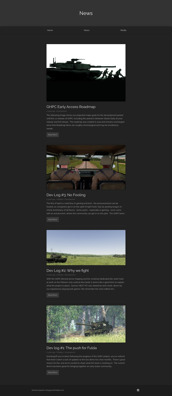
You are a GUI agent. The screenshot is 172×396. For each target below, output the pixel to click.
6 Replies (60, 352)
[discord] (138, 390)
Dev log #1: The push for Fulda (72, 348)
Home (50, 30)
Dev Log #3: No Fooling (66, 195)
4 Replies (59, 275)
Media (123, 30)
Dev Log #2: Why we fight (68, 270)
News (86, 30)
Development (61, 111)
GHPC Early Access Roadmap (71, 107)
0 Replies (59, 199)
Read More (52, 135)
